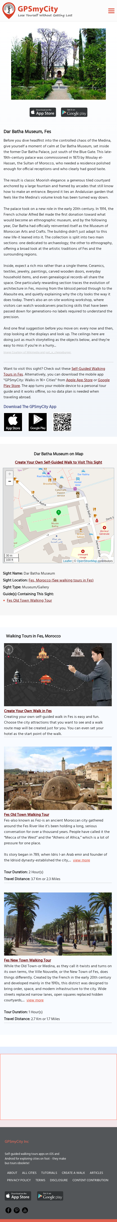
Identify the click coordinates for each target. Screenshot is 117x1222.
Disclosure (59, 1180)
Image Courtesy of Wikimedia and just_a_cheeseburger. (37, 352)
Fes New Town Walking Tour (27, 960)
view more (81, 860)
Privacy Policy (19, 1180)
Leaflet (67, 561)
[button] (9, 474)
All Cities (29, 1173)
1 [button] (58, 512)
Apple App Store (79, 380)
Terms (40, 1180)
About (12, 1173)
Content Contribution (90, 1180)
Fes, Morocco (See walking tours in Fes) (61, 580)
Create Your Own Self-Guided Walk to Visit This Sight (58, 463)
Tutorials (49, 1173)
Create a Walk (73, 1173)
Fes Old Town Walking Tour (29, 601)
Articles (96, 1173)
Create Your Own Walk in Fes (28, 711)
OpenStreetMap (87, 561)
